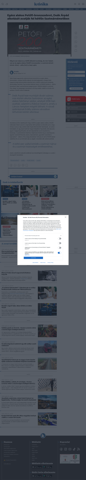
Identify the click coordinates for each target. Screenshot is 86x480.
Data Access (43, 262)
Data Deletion (35, 262)
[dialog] (43, 240)
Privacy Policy (50, 262)
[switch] (59, 238)
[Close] (66, 217)
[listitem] (43, 235)
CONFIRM (33, 257)
